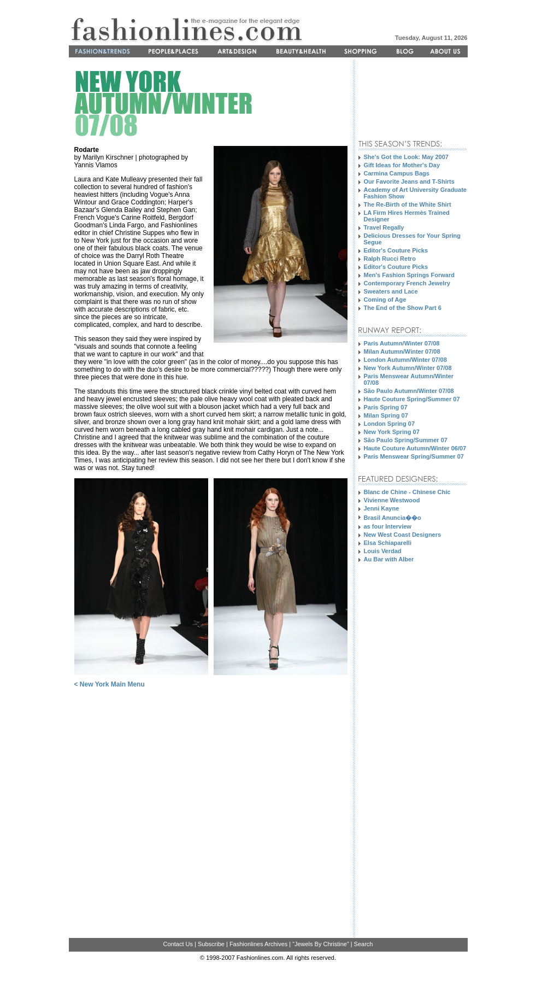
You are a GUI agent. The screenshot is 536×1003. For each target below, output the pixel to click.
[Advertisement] (392, 99)
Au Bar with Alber (389, 559)
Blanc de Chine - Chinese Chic (407, 492)
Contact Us (178, 944)
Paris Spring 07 (386, 407)
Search (363, 944)
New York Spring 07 (392, 432)
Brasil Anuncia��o (392, 517)
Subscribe (211, 944)
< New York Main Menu (109, 684)
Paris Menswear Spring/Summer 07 (414, 456)
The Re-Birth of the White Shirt (407, 204)
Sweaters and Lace (391, 291)
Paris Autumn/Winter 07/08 (402, 343)
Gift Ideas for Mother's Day (402, 165)
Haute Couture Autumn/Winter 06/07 (415, 448)
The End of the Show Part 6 (402, 307)
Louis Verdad (383, 551)
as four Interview (387, 526)
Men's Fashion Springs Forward (409, 275)
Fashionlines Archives (258, 944)
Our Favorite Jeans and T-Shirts (409, 181)
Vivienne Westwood (392, 500)
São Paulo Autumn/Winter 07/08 (409, 391)
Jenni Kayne (381, 508)
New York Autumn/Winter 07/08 (408, 368)
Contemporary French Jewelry (407, 283)
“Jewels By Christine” (320, 944)
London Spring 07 (389, 423)
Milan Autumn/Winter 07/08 (402, 351)
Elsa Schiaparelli (387, 542)
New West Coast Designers (402, 534)
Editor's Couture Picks (396, 250)
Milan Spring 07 (386, 415)
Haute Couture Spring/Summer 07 (412, 399)
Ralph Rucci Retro (390, 258)
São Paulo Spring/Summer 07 (405, 440)
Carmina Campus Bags (396, 173)
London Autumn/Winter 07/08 (405, 359)
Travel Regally (384, 227)
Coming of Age (385, 299)
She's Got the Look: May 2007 (406, 157)
